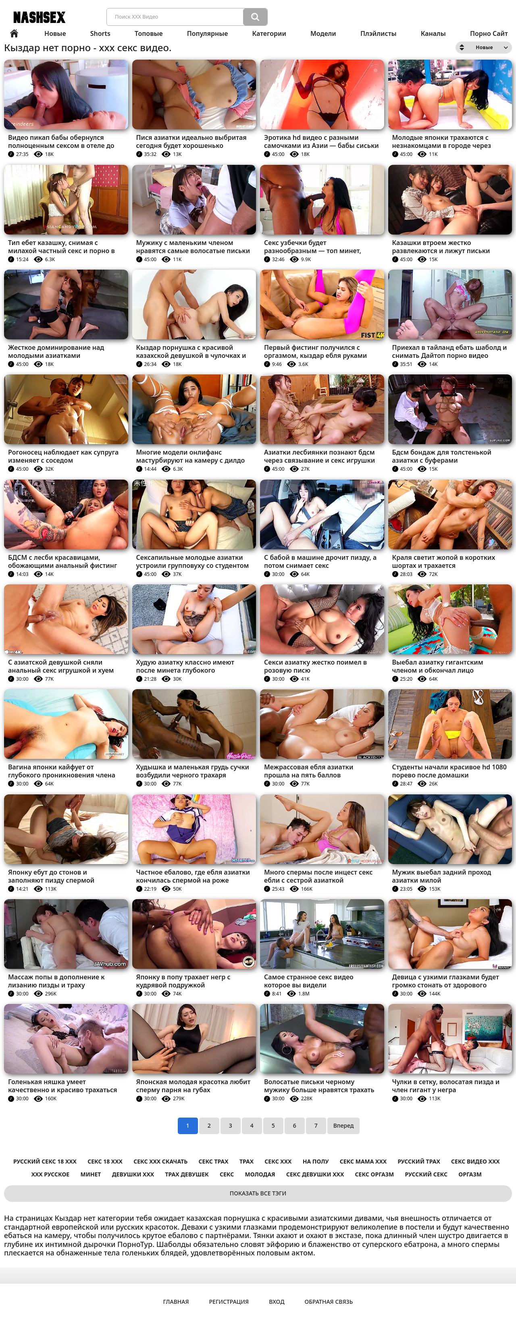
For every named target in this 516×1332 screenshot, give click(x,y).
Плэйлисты (378, 33)
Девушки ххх (133, 1174)
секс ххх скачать (160, 1161)
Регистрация (229, 1301)
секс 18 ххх (105, 1161)
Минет (90, 1174)
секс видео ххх (475, 1161)
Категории (269, 33)
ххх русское (50, 1174)
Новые (55, 33)
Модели (323, 33)
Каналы (433, 33)
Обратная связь (329, 1301)
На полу (316, 1161)
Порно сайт (489, 33)
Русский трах (418, 1161)
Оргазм (470, 1174)
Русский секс (426, 1174)
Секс (227, 1174)
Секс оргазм (374, 1174)
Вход (276, 1301)
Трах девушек (186, 1174)
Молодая (260, 1174)
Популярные (207, 33)
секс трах (214, 1161)
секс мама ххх (363, 1161)
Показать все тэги (258, 1193)
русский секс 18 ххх (45, 1161)
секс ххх (277, 1161)
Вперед (343, 1125)
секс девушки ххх (315, 1174)
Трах (246, 1161)
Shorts (100, 33)
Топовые (149, 33)
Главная (14, 33)
